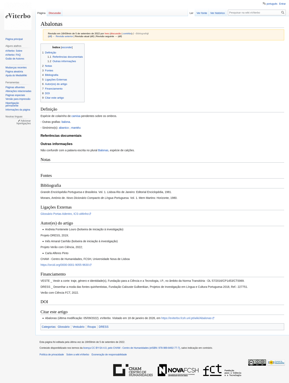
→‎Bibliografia (141, 33)
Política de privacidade (52, 354)
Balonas (103, 150)
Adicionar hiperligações (24, 122)
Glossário (64, 326)
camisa (75, 116)
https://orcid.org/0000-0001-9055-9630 (65, 264)
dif (50, 36)
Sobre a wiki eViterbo (77, 354)
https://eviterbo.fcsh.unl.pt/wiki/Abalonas (186, 318)
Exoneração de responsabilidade (109, 354)
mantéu (76, 127)
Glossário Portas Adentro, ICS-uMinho (64, 213)
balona (66, 121)
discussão (116, 33)
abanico (64, 127)
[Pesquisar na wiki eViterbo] (257, 12)
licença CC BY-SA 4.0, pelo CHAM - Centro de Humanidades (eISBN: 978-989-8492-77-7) (131, 347)
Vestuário (78, 326)
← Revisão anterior (63, 36)
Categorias (48, 326)
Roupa (92, 326)
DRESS (104, 326)
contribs (127, 33)
